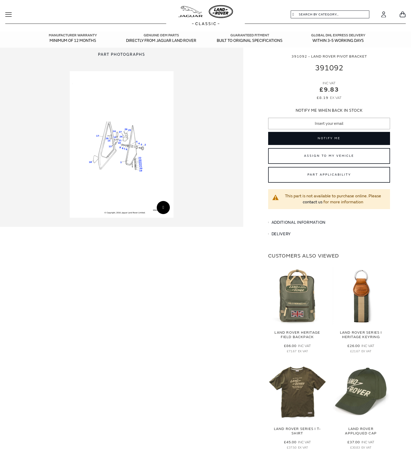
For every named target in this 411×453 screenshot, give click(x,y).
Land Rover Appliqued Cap (361, 431)
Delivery (281, 234)
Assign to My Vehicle (329, 156)
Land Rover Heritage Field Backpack (297, 334)
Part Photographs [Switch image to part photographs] (121, 54)
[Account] (384, 14)
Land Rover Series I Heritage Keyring (361, 334)
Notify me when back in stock (329, 110)
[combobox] (330, 14)
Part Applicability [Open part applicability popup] (329, 175)
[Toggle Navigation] (12, 14)
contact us (312, 202)
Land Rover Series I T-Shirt (297, 431)
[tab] (329, 222)
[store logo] (206, 15)
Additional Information (299, 222)
